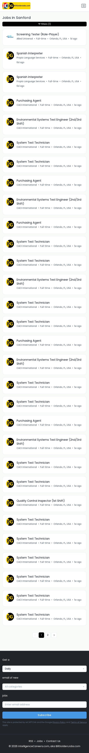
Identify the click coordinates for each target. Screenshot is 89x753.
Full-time (41, 38)
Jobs (40, 741)
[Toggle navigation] (84, 6)
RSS (31, 741)
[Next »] (54, 635)
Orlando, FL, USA (58, 38)
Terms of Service (79, 722)
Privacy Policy (59, 722)
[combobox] (44, 669)
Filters (44, 24)
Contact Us (53, 741)
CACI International (27, 105)
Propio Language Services (31, 57)
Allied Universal (25, 38)
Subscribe (44, 715)
